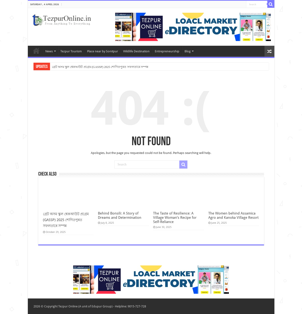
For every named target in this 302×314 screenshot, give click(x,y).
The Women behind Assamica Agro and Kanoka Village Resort (233, 215)
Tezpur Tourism (71, 51)
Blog (188, 51)
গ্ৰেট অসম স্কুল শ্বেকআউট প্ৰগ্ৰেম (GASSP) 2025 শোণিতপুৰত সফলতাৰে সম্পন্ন (100, 67)
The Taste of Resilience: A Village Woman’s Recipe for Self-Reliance (175, 217)
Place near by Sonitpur (102, 51)
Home (36, 51)
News (49, 51)
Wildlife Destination (136, 51)
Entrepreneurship (167, 51)
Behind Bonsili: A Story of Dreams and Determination (119, 215)
